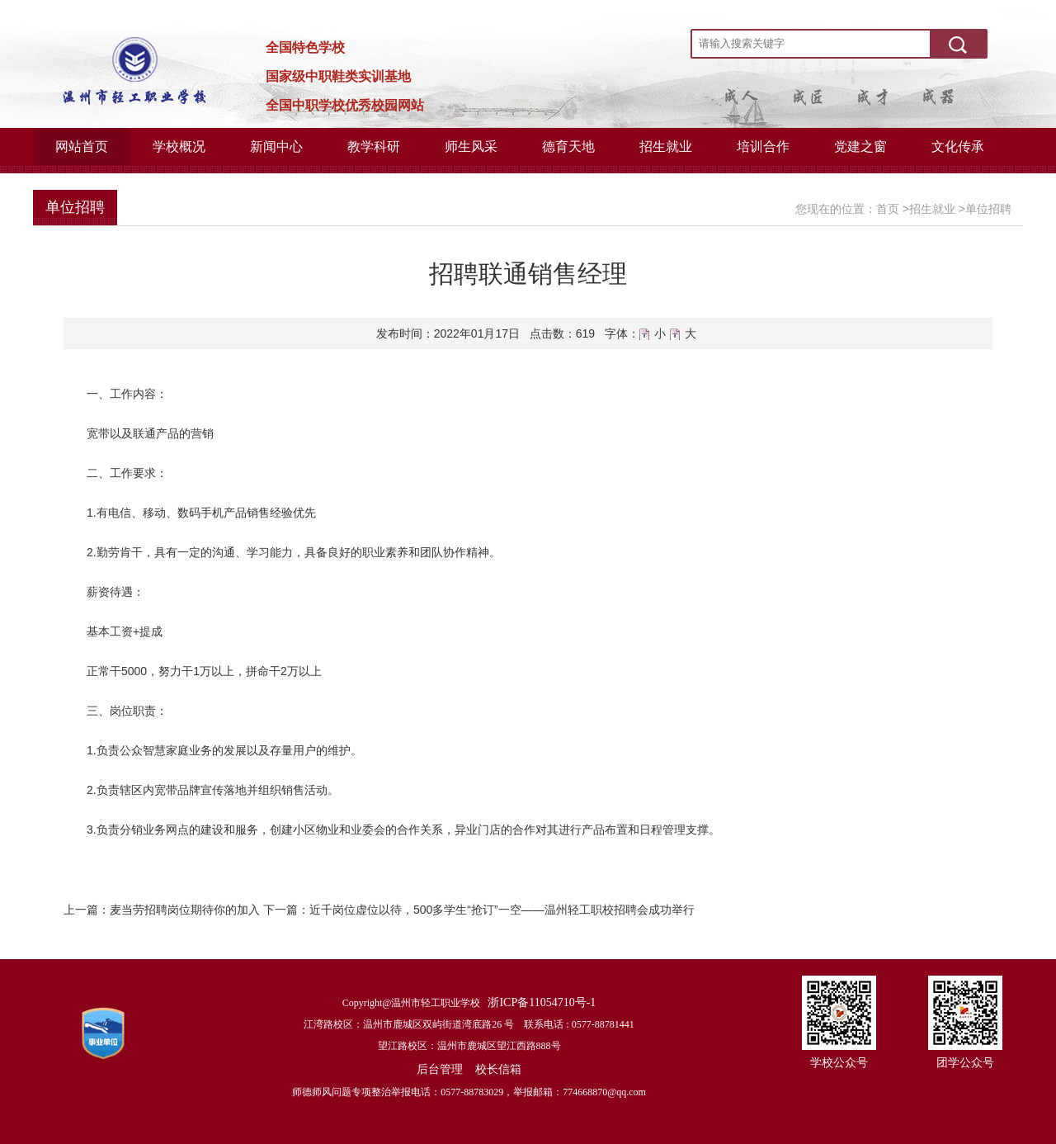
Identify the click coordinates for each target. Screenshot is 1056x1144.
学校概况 (179, 146)
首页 (887, 208)
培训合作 (763, 146)
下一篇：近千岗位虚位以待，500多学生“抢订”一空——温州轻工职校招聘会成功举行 (479, 909)
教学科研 (373, 146)
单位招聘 (988, 208)
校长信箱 (498, 1068)
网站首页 (81, 146)
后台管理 (440, 1068)
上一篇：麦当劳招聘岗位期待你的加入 (162, 909)
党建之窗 (860, 146)
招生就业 (665, 146)
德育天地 (568, 146)
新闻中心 (276, 146)
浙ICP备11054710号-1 (542, 1002)
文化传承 (957, 146)
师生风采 (471, 146)
